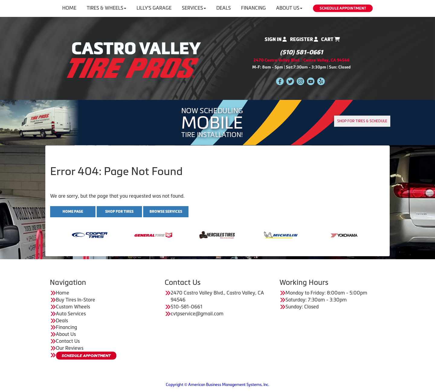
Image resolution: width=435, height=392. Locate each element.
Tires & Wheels (106, 8)
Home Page (73, 211)
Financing (253, 8)
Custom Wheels (73, 306)
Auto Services (71, 313)
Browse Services (166, 211)
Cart (330, 39)
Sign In (276, 39)
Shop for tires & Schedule (362, 121)
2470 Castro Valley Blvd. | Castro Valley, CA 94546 (301, 60)
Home (69, 8)
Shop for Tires (119, 211)
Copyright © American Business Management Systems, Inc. (217, 384)
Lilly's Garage (154, 8)
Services (194, 8)
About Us (289, 8)
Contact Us (68, 341)
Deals (223, 8)
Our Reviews (69, 348)
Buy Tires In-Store (75, 299)
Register (304, 39)
